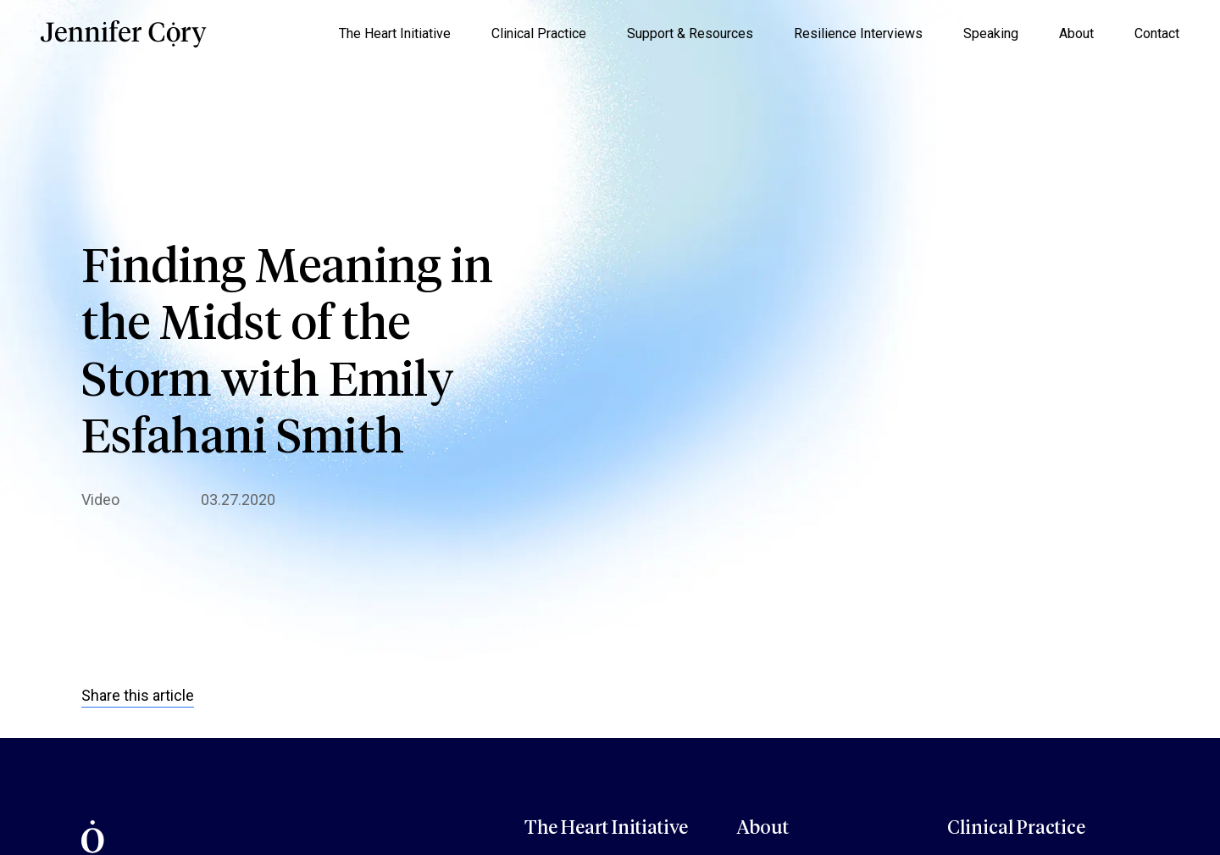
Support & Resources (690, 33)
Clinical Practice (538, 33)
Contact (1156, 33)
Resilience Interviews (858, 33)
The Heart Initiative (395, 33)
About (1076, 33)
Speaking (990, 33)
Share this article (137, 695)
